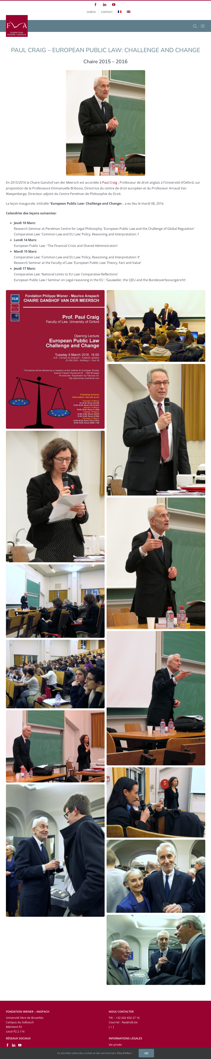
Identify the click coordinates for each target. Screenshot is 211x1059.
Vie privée (115, 1045)
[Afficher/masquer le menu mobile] (203, 26)
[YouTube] (19, 1045)
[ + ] (111, 1027)
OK (146, 1053)
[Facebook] (7, 1045)
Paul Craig (109, 182)
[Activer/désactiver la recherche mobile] (195, 26)
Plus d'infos (125, 1053)
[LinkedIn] (13, 1045)
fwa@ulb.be (130, 1022)
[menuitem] (119, 12)
